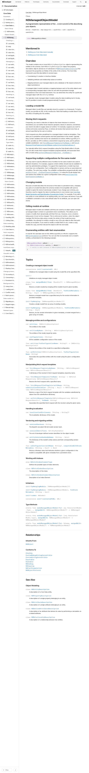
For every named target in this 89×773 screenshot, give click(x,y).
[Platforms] (27, 2)
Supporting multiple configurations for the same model (60, 183)
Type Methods (47, 589)
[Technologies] (36, 2)
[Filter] (15, 770)
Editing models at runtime (53, 243)
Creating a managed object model (54, 313)
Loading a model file (50, 114)
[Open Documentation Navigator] (2, 6)
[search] (14, 770)
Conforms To (46, 640)
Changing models (49, 215)
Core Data (44, 12)
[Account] (85, 2)
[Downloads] (66, 2)
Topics (44, 307)
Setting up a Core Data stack (51, 55)
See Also (46, 670)
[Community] (46, 2)
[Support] (74, 2)
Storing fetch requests (51, 130)
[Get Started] (18, 2)
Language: (79, 6)
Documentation (10, 6)
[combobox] (15, 770)
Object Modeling (48, 676)
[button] (80, 2)
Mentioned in (48, 48)
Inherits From (46, 631)
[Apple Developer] (7, 2)
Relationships (48, 625)
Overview (46, 61)
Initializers (45, 565)
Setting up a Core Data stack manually (54, 52)
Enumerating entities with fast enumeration (54, 274)
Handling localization (49, 480)
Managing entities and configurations (56, 374)
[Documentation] (56, 2)
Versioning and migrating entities (54, 494)
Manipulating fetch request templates (56, 423)
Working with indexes (50, 540)
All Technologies (7, 10)
